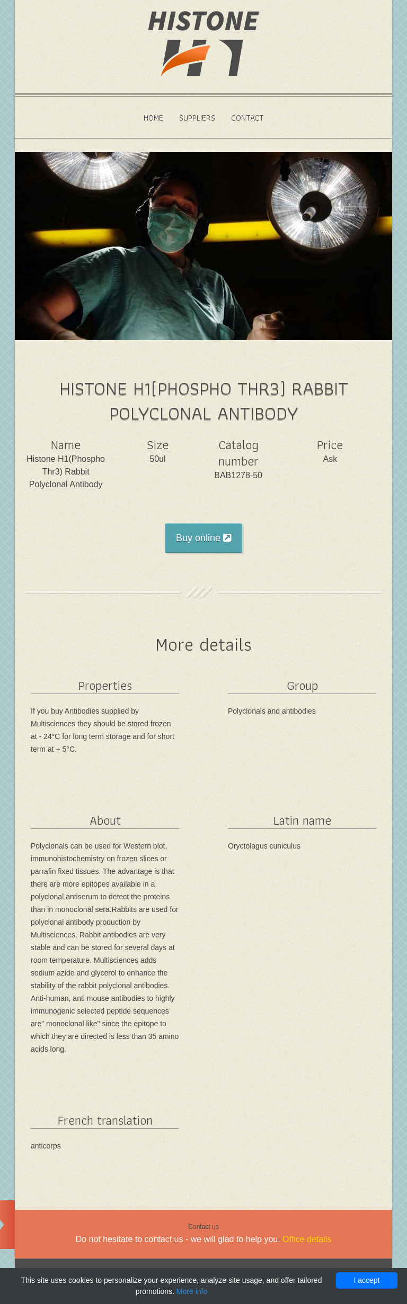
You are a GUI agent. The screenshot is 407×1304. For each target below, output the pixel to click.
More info (191, 1291)
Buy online (203, 538)
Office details (306, 1239)
